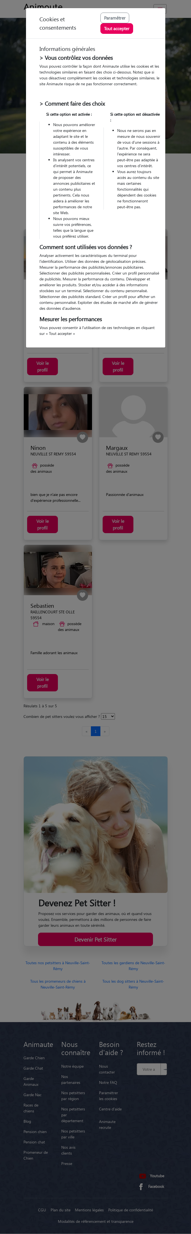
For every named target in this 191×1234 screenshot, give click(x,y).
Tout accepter (116, 28)
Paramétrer (115, 18)
